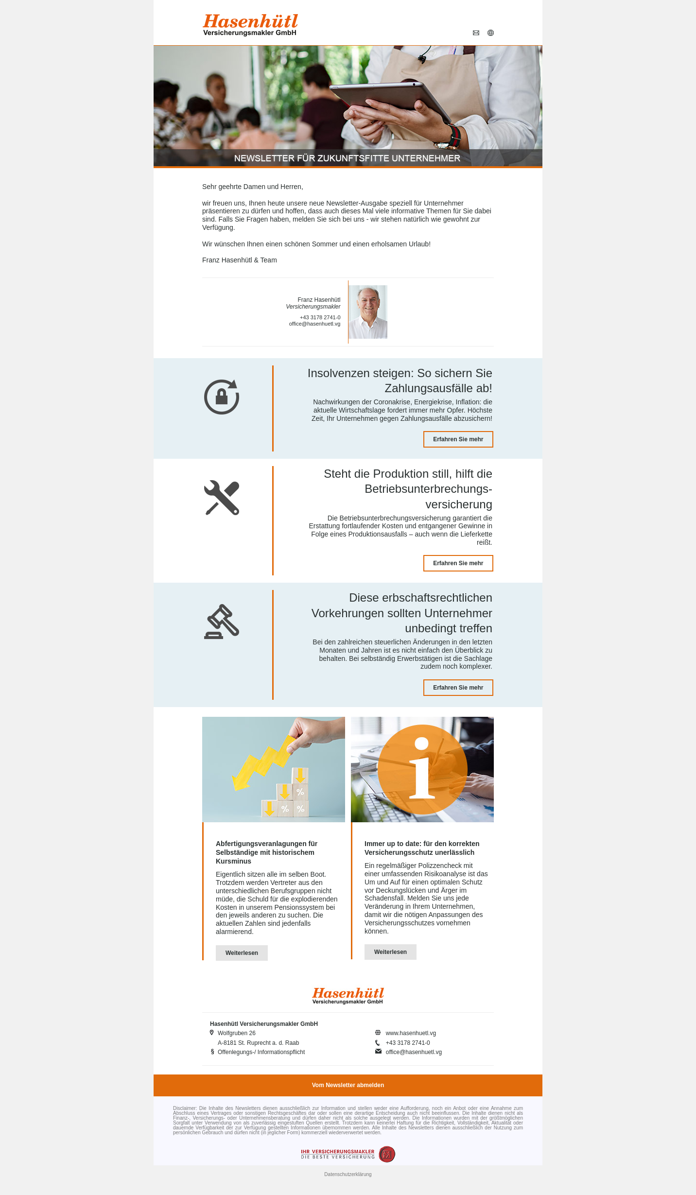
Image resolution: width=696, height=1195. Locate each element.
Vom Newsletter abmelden (348, 1085)
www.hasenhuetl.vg (411, 1033)
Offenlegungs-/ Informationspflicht (261, 1052)
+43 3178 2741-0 (320, 317)
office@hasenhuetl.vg (315, 324)
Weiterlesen (242, 953)
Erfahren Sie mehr (458, 439)
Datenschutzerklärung (347, 1174)
